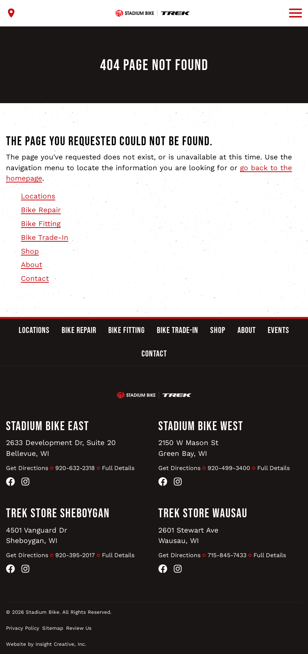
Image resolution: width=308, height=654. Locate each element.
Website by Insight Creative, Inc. (46, 644)
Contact (35, 278)
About (31, 264)
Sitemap (52, 628)
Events (278, 330)
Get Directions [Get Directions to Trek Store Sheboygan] (27, 555)
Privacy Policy (22, 628)
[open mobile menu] (292, 13)
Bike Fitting (40, 223)
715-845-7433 (227, 555)
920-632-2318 (75, 468)
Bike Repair (41, 210)
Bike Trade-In (44, 237)
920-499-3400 (229, 468)
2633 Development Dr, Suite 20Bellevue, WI (61, 448)
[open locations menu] (14, 13)
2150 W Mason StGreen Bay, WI (188, 448)
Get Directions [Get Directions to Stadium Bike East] (27, 468)
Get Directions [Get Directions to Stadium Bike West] (179, 468)
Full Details (118, 468)
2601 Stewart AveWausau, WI (188, 535)
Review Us (78, 628)
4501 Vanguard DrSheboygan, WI (36, 535)
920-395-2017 (75, 555)
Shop (30, 251)
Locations (38, 196)
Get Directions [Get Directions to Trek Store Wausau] (179, 555)
